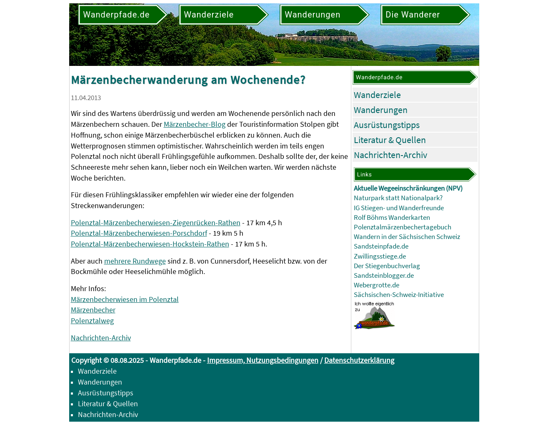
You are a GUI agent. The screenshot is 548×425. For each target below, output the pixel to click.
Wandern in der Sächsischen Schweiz (407, 236)
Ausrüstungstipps (387, 125)
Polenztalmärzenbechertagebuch (402, 227)
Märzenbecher (93, 309)
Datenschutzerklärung (359, 360)
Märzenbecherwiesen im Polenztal (125, 299)
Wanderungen (381, 110)
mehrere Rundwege (135, 261)
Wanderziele (377, 95)
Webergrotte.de (376, 285)
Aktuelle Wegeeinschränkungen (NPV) (408, 188)
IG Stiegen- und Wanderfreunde (399, 208)
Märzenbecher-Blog (194, 124)
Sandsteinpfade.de (381, 246)
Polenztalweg (92, 320)
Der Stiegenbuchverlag (387, 266)
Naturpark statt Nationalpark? (398, 198)
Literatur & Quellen (390, 140)
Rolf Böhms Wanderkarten (392, 217)
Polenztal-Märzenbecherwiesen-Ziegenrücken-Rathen (155, 222)
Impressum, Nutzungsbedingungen (262, 360)
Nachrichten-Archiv (101, 337)
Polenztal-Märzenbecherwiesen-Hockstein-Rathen (150, 244)
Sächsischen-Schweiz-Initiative (399, 294)
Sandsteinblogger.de (384, 275)
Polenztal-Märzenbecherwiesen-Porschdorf (139, 233)
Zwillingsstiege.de (380, 256)
